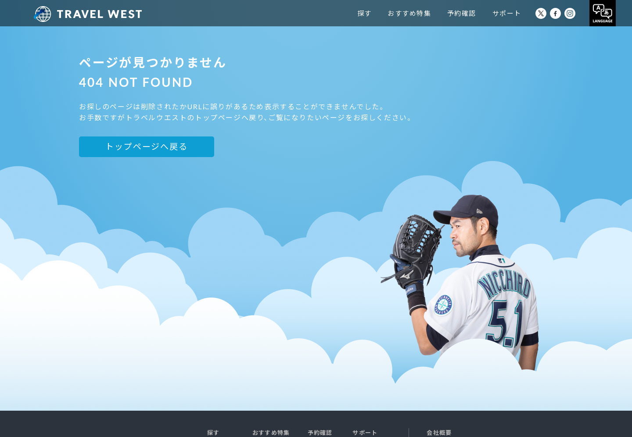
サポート (523, 13)
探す (380, 13)
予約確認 (477, 13)
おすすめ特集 (426, 13)
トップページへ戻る (146, 146)
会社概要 (439, 432)
